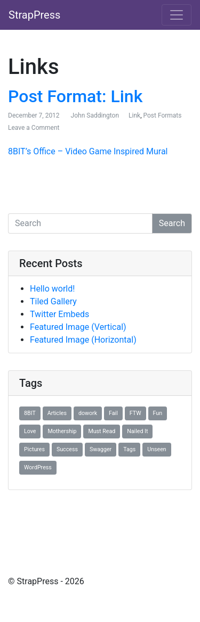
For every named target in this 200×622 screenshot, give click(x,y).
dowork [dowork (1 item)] (87, 413)
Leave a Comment (33, 127)
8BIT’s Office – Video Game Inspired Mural (87, 151)
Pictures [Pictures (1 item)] (34, 449)
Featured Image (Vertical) (78, 327)
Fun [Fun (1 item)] (158, 413)
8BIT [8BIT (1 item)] (30, 413)
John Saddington (95, 115)
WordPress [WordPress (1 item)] (38, 467)
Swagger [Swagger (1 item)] (100, 449)
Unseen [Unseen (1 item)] (156, 449)
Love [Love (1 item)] (30, 431)
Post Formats (162, 115)
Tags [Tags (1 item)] (129, 449)
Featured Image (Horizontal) (83, 340)
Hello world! (52, 289)
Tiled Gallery (53, 301)
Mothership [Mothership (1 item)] (61, 431)
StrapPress (34, 15)
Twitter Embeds (59, 314)
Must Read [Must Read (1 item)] (101, 431)
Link (134, 115)
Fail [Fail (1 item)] (113, 413)
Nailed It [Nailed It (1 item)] (137, 431)
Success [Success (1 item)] (67, 449)
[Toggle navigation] (176, 15)
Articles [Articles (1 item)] (57, 413)
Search (172, 223)
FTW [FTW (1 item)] (135, 413)
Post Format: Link (75, 96)
